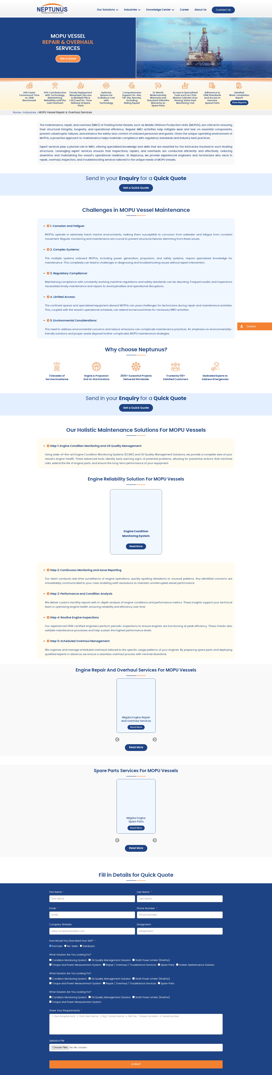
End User (57, 946)
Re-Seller (72, 946)
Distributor (89, 946)
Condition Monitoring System (69, 960)
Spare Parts (167, 965)
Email (52, 908)
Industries (29, 112)
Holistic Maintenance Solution (196, 965)
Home (17, 112)
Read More (136, 546)
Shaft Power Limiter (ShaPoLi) (152, 960)
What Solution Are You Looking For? (70, 955)
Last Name (143, 892)
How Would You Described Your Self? (71, 941)
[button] (117, 739)
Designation (144, 925)
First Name (56, 892)
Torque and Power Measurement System (76, 965)
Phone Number (146, 908)
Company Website (60, 925)
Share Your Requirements (64, 1010)
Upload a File (56, 1041)
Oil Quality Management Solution (111, 960)
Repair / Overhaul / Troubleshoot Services (131, 965)
